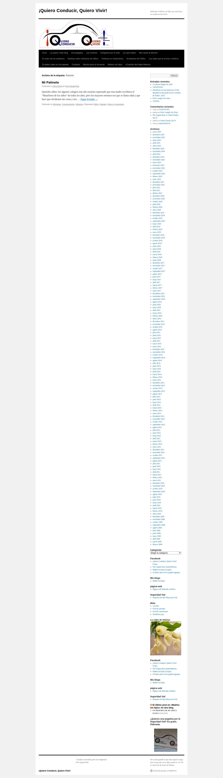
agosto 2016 (157, 302)
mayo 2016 (157, 307)
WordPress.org (158, 614)
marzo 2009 (157, 542)
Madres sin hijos (115, 64)
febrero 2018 (157, 257)
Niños (96, 104)
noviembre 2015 (159, 324)
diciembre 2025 (158, 135)
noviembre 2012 (159, 419)
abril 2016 (156, 310)
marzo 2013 (157, 408)
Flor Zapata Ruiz (72, 86)
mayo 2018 (157, 249)
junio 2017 (157, 277)
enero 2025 (157, 146)
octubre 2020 (157, 201)
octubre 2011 (157, 455)
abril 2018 (156, 252)
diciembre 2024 (158, 148)
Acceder (156, 606)
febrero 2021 (157, 193)
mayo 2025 (157, 140)
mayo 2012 (157, 436)
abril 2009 (156, 539)
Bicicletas (57, 104)
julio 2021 (156, 187)
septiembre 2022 (159, 174)
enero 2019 (157, 232)
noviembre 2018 (159, 238)
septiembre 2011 (159, 458)
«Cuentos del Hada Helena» (138, 64)
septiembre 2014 (159, 358)
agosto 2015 (157, 330)
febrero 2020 (157, 207)
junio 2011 (157, 466)
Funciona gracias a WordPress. (165, 771)
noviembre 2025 (159, 137)
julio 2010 (156, 497)
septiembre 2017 (159, 271)
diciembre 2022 (158, 165)
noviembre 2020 (159, 199)
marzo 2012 (157, 441)
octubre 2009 (157, 522)
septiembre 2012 (159, 424)
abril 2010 (156, 505)
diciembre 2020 (158, 196)
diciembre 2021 (158, 182)
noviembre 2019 (159, 215)
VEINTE (156, 101)
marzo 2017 (157, 285)
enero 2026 (157, 132)
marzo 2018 (157, 254)
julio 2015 (156, 332)
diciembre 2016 (158, 293)
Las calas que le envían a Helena (163, 58)
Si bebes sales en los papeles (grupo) (166, 572)
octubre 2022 (157, 171)
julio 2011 (156, 463)
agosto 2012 (157, 427)
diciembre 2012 (158, 416)
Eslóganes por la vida (110, 53)
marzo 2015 (157, 344)
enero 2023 (157, 162)
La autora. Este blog (59, 53)
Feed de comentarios (160, 611)
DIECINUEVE (165, 123)
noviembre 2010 (159, 486)
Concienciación (68, 104)
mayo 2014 (157, 369)
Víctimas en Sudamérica (112, 58)
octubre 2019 (157, 218)
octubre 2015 (157, 327)
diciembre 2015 (158, 321)
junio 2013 (157, 399)
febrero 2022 (157, 176)
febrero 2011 (157, 477)
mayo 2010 (157, 503)
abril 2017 (156, 282)
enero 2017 (157, 291)
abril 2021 (156, 190)
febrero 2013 (157, 411)
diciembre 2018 (158, 235)
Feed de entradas (159, 609)
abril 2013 (156, 405)
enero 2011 (157, 480)
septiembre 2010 (159, 491)
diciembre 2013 (158, 383)
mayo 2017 (157, 279)
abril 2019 (156, 227)
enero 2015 (157, 346)
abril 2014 (156, 371)
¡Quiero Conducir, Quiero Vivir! (73, 10)
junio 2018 (157, 246)
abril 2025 (156, 143)
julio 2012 (156, 430)
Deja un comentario (116, 104)
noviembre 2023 (159, 160)
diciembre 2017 (158, 263)
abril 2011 (156, 472)
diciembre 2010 (158, 483)
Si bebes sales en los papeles (55, 64)
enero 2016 (157, 319)
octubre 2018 (157, 240)
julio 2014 (156, 363)
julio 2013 (156, 397)
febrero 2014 (157, 377)
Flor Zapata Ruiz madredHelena (165, 567)
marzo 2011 (157, 475)
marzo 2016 (157, 313)
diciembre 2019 (158, 213)
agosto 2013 (157, 394)
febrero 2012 (157, 444)
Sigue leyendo (89, 99)
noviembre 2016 (159, 296)
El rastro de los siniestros (53, 58)
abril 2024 (156, 154)
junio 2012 (157, 433)
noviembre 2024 (159, 151)
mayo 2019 (157, 224)
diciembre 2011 (158, 450)
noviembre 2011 (159, 452)
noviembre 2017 (159, 266)
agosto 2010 (157, 494)
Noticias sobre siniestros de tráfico (83, 58)
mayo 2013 (157, 402)
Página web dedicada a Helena (164, 589)
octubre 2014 (157, 355)
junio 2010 (157, 500)
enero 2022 (157, 179)
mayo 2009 (157, 536)
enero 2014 (157, 380)
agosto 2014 (157, 360)
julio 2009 (156, 530)
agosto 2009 (157, 528)
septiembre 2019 (159, 221)
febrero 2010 (157, 511)
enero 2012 (157, 447)
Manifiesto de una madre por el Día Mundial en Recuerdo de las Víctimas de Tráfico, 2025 (167, 93)
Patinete (103, 104)
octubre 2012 (157, 422)
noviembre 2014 (159, 352)
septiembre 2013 (159, 391)
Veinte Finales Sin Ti (168, 121)
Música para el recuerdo (94, 64)
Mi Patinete (50, 82)
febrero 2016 (157, 316)
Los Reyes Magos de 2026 (162, 84)
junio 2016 (157, 305)
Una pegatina (77, 53)
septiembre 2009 (159, 525)
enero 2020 (157, 210)
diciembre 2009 (158, 516)
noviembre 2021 (159, 185)
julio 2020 (156, 204)
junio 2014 (157, 366)
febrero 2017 (157, 288)
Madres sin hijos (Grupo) (162, 570)
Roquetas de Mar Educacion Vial (165, 597)
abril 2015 (156, 341)
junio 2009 (157, 533)
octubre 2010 (157, 489)
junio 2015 (157, 335)
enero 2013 (157, 413)
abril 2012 (156, 438)
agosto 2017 (157, 274)
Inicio (44, 53)
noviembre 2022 (159, 168)
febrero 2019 (157, 229)
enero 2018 (157, 260)
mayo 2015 (157, 338)
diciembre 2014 (158, 349)
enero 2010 (157, 514)
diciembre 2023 (158, 157)
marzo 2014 (157, 374)
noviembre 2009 (159, 519)
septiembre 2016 (159, 299)
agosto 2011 (157, 461)
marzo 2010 (157, 508)
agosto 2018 (157, 243)
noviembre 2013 (159, 385)
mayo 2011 (157, 469)
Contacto (76, 64)
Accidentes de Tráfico (136, 58)
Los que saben (129, 53)
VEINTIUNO (158, 87)
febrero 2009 (157, 544)
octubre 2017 (157, 268)
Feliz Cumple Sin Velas (161, 98)
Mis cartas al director (148, 53)
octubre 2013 (157, 388)
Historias (79, 104)
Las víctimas (91, 53)
